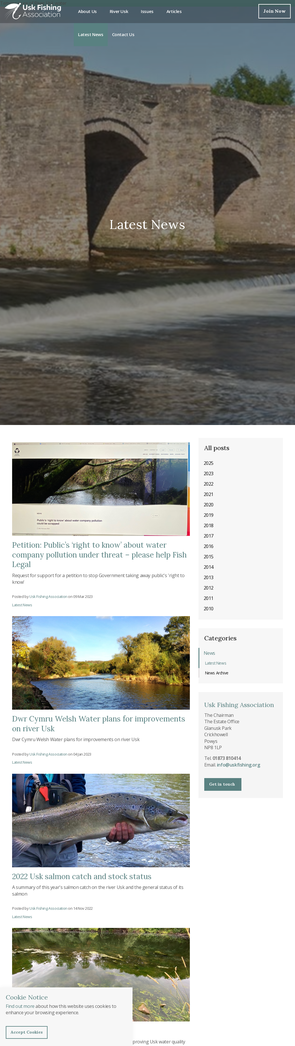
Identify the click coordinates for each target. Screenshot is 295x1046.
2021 (208, 494)
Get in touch (222, 784)
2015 (208, 556)
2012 (208, 588)
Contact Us (123, 34)
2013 (208, 577)
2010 (208, 608)
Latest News (90, 34)
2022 (208, 484)
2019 (208, 515)
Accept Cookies (27, 1032)
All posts (216, 448)
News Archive (216, 673)
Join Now (274, 11)
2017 (208, 536)
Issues (147, 11)
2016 (208, 546)
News (209, 653)
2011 (208, 598)
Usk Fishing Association (32, 11)
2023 (208, 473)
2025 (208, 463)
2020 (208, 504)
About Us (87, 11)
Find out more (20, 1006)
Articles (174, 11)
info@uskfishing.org (238, 765)
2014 (208, 567)
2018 (208, 525)
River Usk (119, 11)
